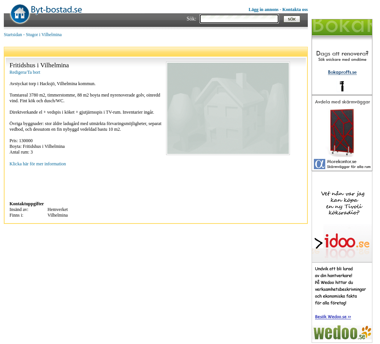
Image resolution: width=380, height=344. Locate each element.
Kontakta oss (295, 9)
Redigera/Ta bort (25, 72)
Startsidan (13, 34)
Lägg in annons (264, 9)
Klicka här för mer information (38, 163)
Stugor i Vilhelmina (44, 34)
